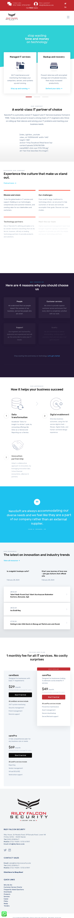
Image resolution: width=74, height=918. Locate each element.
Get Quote (32, 8)
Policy (6, 901)
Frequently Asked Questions (14, 890)
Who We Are (8, 885)
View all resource (11, 561)
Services (7, 896)
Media (6, 904)
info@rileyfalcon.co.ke (16, 844)
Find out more (9, 183)
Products (7, 894)
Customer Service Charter (13, 887)
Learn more (19, 201)
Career (6, 899)
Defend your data (53, 89)
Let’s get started (54, 356)
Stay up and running (19, 89)
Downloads (8, 892)
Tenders (7, 906)
